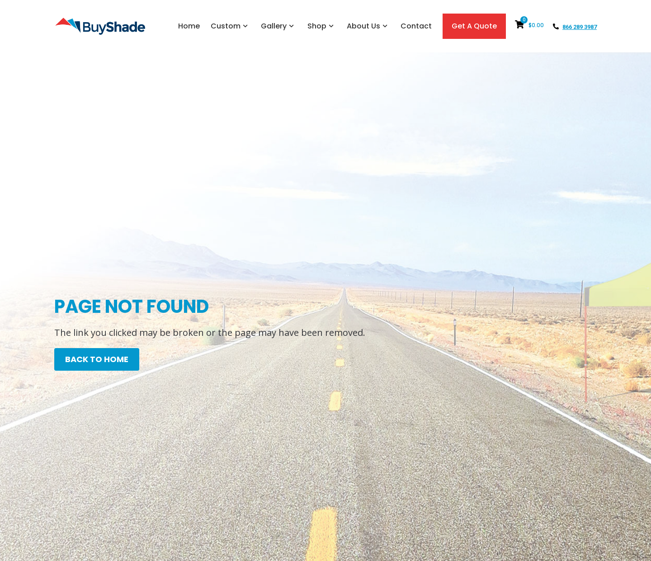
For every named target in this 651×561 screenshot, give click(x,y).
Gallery (278, 26)
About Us (368, 26)
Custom (230, 26)
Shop (321, 26)
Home (189, 26)
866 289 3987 (579, 27)
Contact (416, 26)
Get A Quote (474, 26)
